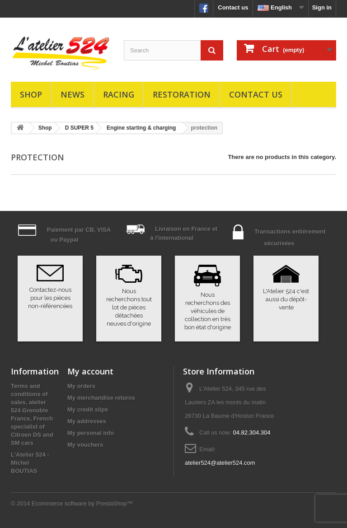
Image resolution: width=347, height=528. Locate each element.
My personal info (90, 433)
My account (90, 371)
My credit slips (87, 409)
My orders (81, 386)
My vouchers (85, 444)
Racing (118, 94)
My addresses (86, 421)
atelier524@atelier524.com (220, 462)
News (72, 94)
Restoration (182, 94)
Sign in (322, 7)
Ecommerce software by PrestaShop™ (82, 503)
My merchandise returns (101, 397)
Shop (31, 94)
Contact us (233, 7)
